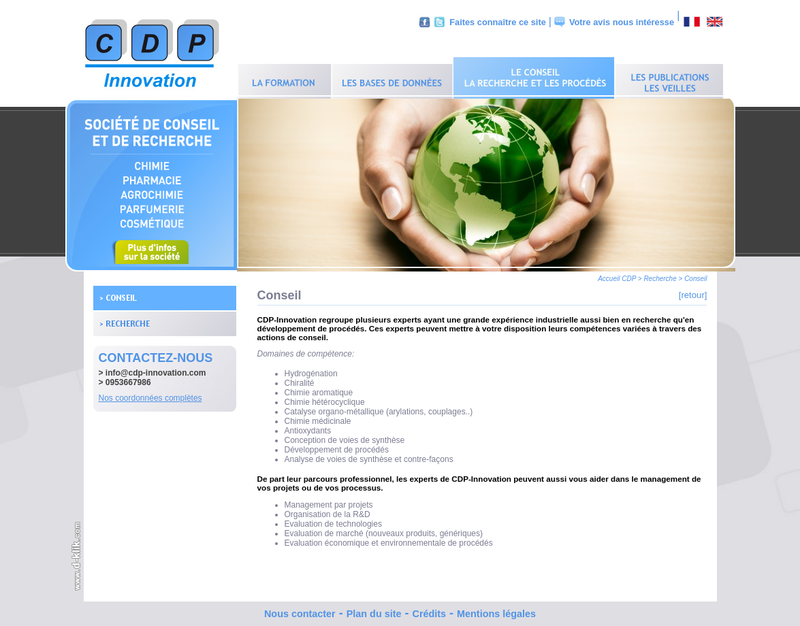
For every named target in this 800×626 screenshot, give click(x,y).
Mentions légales (496, 610)
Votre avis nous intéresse (621, 22)
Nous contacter (300, 610)
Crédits (429, 610)
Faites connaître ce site (497, 22)
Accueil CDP (617, 275)
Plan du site (374, 610)
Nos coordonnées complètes (150, 394)
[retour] (693, 291)
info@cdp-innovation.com (156, 369)
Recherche (659, 275)
